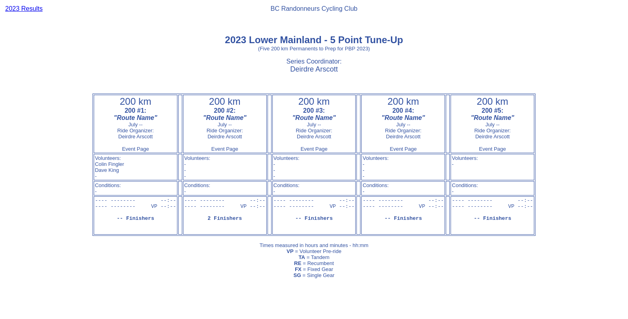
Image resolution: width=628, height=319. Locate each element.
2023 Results (23, 8)
